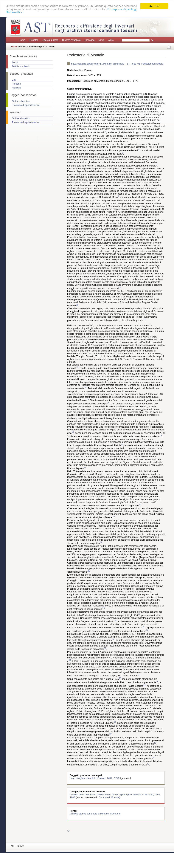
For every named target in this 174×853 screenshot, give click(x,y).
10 (120, 287)
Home (22, 40)
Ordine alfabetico (21, 101)
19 (160, 435)
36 (157, 681)
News (101, 40)
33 (70, 660)
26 (103, 608)
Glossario (89, 40)
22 (140, 505)
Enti (14, 79)
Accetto (154, 6)
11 (77, 305)
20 (122, 444)
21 (85, 467)
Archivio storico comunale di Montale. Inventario (95, 813)
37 (144, 685)
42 (148, 764)
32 (105, 648)
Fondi (15, 62)
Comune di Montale (109, 797)
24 (101, 542)
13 (77, 367)
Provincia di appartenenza (26, 105)
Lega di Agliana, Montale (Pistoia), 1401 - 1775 (95, 778)
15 (88, 399)
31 (114, 639)
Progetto (33, 40)
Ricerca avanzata (71, 40)
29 (143, 627)
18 (73, 432)
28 (115, 620)
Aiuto (111, 40)
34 (139, 675)
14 (85, 387)
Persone (16, 83)
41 (154, 757)
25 (89, 571)
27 (139, 614)
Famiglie (16, 87)
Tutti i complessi (20, 66)
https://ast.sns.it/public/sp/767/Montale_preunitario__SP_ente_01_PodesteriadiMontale (117, 63)
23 (114, 516)
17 (124, 417)
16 (108, 403)
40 (155, 743)
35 (120, 678)
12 (144, 319)
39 (110, 734)
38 (115, 722)
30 (147, 630)
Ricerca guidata (50, 40)
